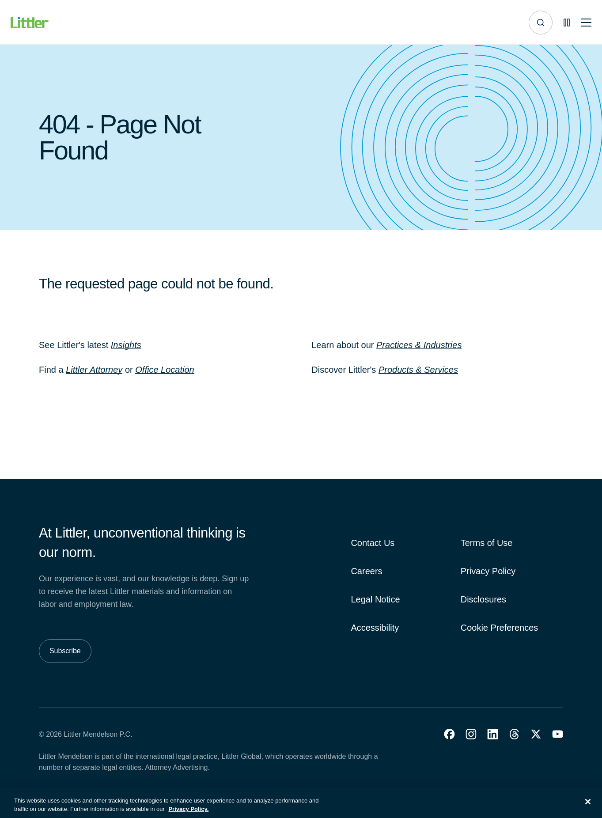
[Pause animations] (566, 22)
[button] (449, 734)
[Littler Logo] (30, 23)
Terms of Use (487, 543)
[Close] (588, 806)
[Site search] (541, 22)
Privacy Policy (488, 571)
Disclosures (483, 599)
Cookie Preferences (499, 627)
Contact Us (372, 543)
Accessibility (375, 627)
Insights (126, 345)
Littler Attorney (94, 370)
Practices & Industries (419, 345)
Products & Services (418, 370)
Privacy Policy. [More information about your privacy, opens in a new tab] (188, 813)
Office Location (164, 370)
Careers (366, 571)
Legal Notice (375, 599)
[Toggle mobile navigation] (586, 23)
